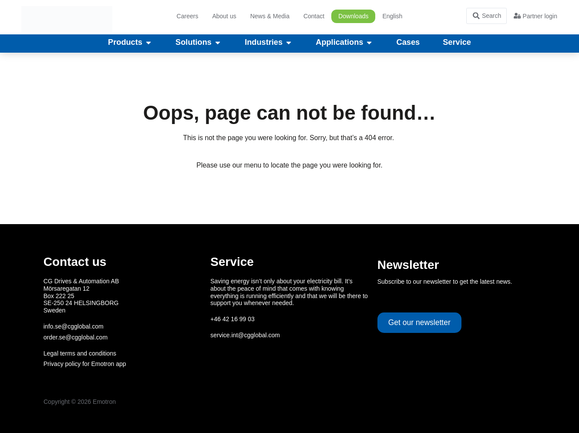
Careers (188, 16)
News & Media (270, 16)
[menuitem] (392, 16)
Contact (313, 16)
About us (224, 16)
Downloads (353, 16)
